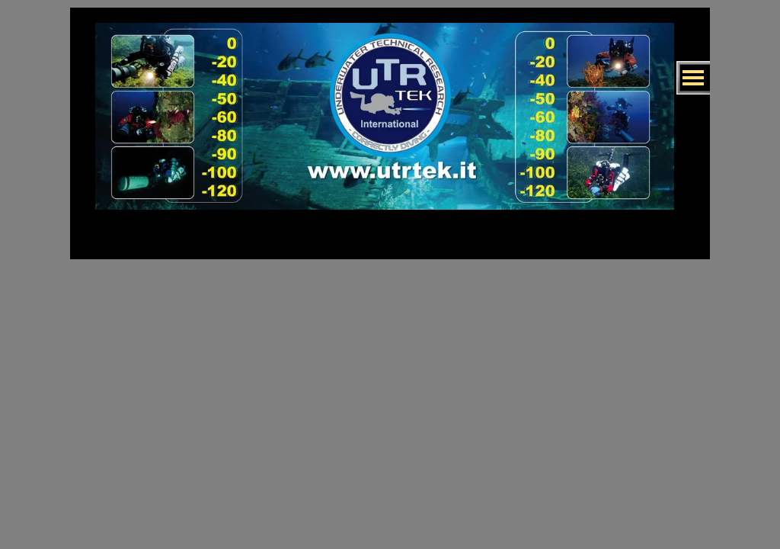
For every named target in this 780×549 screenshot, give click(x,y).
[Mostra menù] (693, 78)
